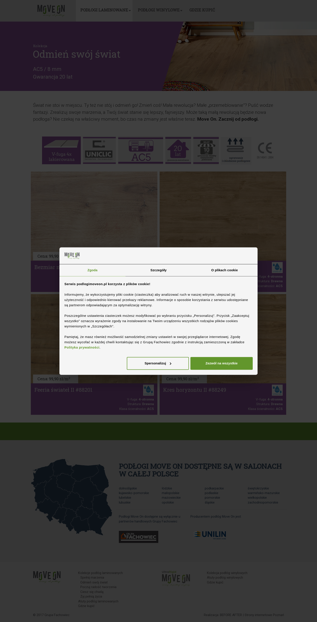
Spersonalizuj (158, 363)
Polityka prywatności (82, 347)
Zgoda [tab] (92, 270)
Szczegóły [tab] (158, 270)
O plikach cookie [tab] (224, 270)
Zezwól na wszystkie (221, 363)
